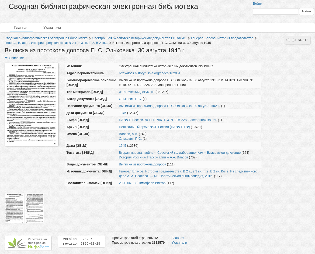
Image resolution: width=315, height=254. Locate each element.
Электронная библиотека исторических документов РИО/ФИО (139, 38)
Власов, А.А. (128, 134)
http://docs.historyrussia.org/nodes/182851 (149, 73)
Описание (14, 58)
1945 (122, 113)
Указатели (52, 28)
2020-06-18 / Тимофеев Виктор (142, 183)
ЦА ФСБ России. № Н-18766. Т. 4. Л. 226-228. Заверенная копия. (168, 120)
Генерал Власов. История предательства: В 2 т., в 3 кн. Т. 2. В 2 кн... (56, 43)
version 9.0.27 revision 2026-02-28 (81, 241)
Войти (257, 3)
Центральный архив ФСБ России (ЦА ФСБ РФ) (154, 127)
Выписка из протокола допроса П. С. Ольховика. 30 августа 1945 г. (169, 106)
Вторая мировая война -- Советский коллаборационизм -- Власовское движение (180, 152)
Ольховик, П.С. (130, 99)
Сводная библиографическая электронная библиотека (46, 38)
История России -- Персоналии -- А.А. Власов (153, 157)
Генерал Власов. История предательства (222, 38)
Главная (21, 28)
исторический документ (137, 92)
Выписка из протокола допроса (142, 164)
